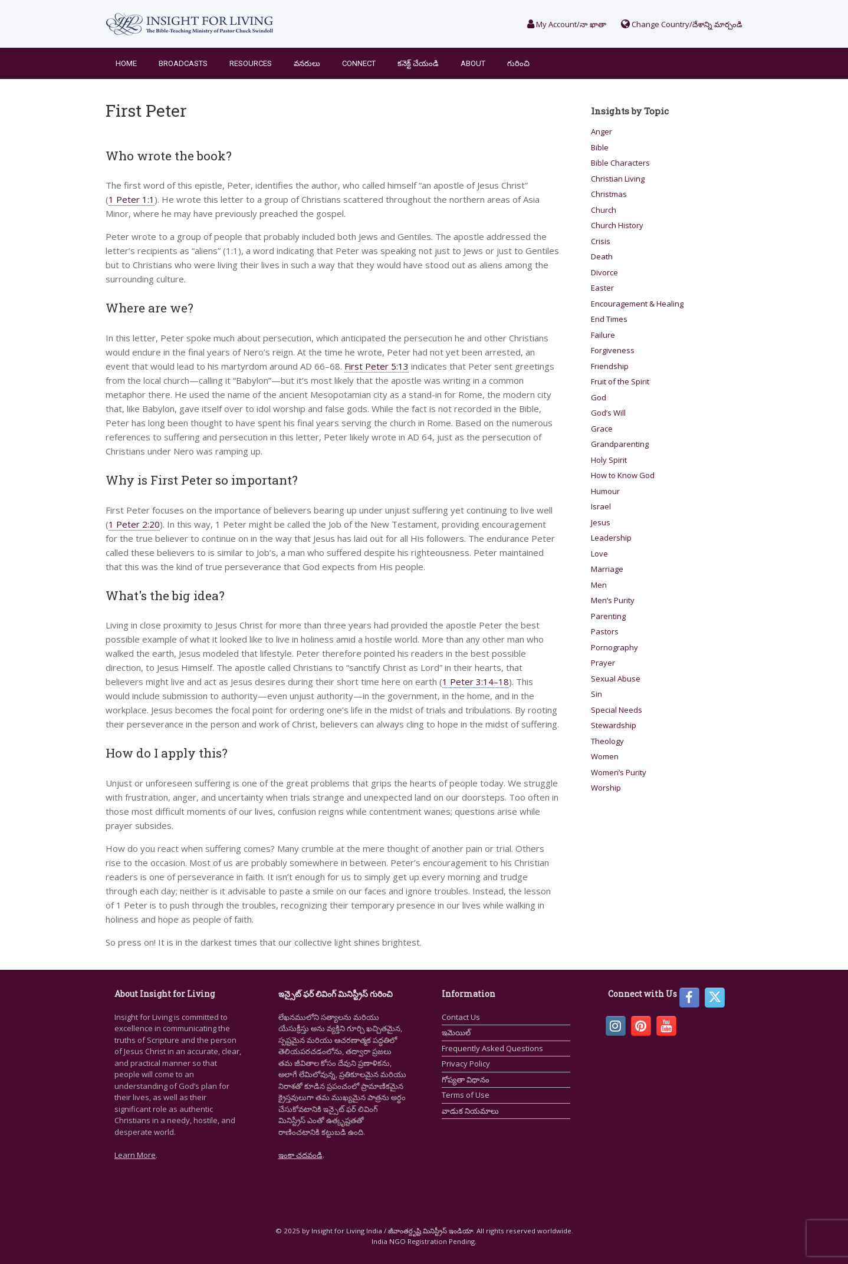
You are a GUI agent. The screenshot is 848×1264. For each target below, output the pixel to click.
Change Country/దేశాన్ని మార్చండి (681, 24)
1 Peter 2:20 (134, 524)
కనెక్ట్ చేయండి (418, 63)
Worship (606, 787)
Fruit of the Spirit (620, 381)
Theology (607, 741)
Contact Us (461, 1017)
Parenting (608, 616)
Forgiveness (613, 350)
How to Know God (623, 475)
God (598, 397)
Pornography (614, 647)
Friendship (610, 366)
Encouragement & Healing (637, 303)
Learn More (135, 1155)
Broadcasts (183, 63)
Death (602, 256)
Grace (602, 428)
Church (603, 210)
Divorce (604, 272)
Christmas (609, 194)
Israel (601, 506)
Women (605, 756)
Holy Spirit (609, 460)
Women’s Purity (618, 772)
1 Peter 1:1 (132, 199)
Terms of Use (465, 1094)
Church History (617, 225)
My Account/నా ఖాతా (566, 24)
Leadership (611, 537)
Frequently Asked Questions (492, 1048)
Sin (596, 694)
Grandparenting (620, 444)
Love (599, 553)
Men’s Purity (613, 600)
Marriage (607, 569)
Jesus (600, 522)
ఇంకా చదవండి (300, 1155)
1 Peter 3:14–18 (475, 681)
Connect (359, 63)
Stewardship (613, 725)
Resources (250, 63)
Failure (603, 335)
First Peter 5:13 (376, 366)
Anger (601, 131)
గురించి (518, 63)
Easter (602, 287)
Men (599, 585)
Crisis (600, 241)
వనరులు (307, 63)
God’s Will (608, 412)
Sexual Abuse (615, 678)
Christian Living (618, 178)
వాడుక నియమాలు (470, 1110)
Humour (605, 491)
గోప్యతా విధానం (465, 1079)
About (473, 63)
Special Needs (616, 710)
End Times (609, 319)
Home (126, 63)
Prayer (603, 662)
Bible (600, 147)
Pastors (605, 631)
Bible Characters (620, 162)
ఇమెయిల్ (456, 1032)
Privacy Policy (466, 1063)
